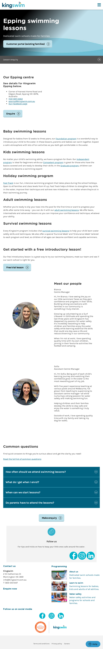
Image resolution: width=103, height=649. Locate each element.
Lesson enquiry (10, 59)
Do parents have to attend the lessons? (30, 502)
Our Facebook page (18, 103)
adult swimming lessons (66, 210)
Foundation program (66, 138)
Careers (67, 644)
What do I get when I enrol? (22, 482)
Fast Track (8, 183)
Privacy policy (57, 644)
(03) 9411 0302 (16, 99)
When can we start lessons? (23, 492)
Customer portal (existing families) (25, 44)
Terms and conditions (41, 644)
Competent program (53, 162)
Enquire (10, 113)
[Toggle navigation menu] (99, 4)
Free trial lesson (15, 267)
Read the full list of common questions (22, 459)
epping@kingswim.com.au (22, 101)
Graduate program (69, 165)
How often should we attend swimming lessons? (36, 471)
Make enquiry (49, 517)
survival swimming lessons (55, 230)
